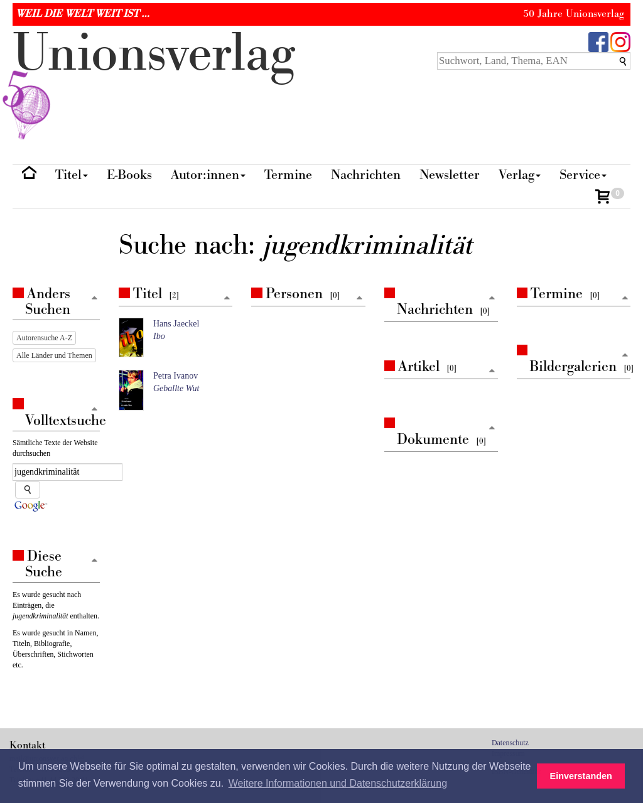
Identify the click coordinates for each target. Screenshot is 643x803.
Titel (71, 174)
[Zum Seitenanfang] (226, 298)
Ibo (159, 336)
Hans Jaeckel (176, 323)
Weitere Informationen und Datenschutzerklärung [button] (338, 783)
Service (583, 174)
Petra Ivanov (175, 375)
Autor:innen (208, 174)
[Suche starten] (27, 490)
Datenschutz (510, 742)
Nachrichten (366, 174)
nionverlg (154, 82)
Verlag (520, 174)
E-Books (129, 174)
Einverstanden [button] (581, 776)
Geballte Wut (176, 388)
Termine (288, 174)
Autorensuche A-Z (44, 337)
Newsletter (449, 174)
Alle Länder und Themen (54, 355)
